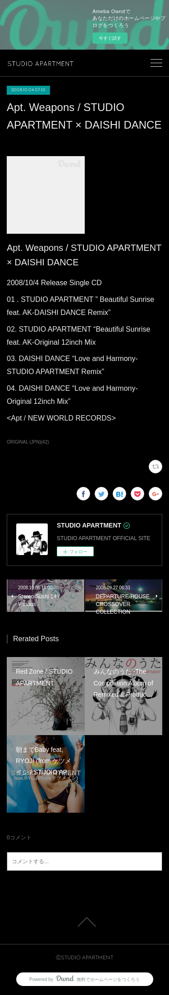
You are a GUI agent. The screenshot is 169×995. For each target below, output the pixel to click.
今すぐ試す (110, 38)
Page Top (84, 922)
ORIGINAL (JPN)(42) (28, 442)
